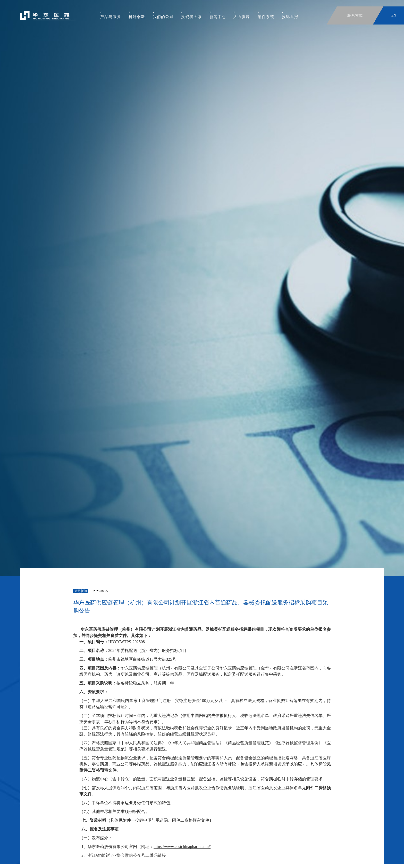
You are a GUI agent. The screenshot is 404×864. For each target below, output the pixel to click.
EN (393, 15)
